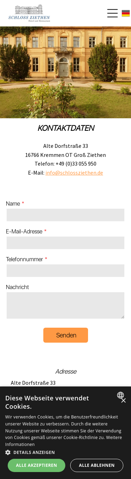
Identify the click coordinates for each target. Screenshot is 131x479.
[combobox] (121, 395)
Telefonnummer (24, 259)
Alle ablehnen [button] (97, 465)
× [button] (123, 401)
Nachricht (17, 287)
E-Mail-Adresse (24, 231)
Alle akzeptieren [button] (36, 465)
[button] (65, 452)
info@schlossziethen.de (74, 172)
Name (13, 203)
